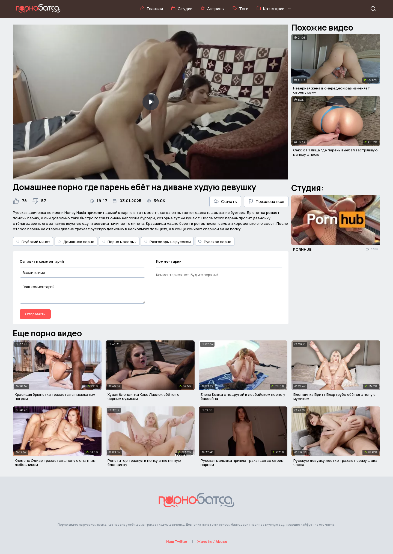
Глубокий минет (33, 241)
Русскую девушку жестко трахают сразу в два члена (335, 462)
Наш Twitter (176, 541)
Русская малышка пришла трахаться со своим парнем (242, 462)
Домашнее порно (76, 241)
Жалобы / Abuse (212, 541)
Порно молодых (119, 241)
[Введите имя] (82, 273)
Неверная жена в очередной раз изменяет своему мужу (331, 90)
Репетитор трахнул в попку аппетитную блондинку (144, 462)
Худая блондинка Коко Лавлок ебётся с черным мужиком (143, 396)
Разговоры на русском (167, 241)
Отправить (35, 314)
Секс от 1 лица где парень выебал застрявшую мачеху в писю (335, 152)
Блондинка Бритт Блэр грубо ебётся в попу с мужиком (334, 396)
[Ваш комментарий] (82, 293)
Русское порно (214, 241)
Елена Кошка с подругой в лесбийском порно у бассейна (243, 396)
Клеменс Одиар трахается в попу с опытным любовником (55, 462)
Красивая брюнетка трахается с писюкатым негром (55, 396)
